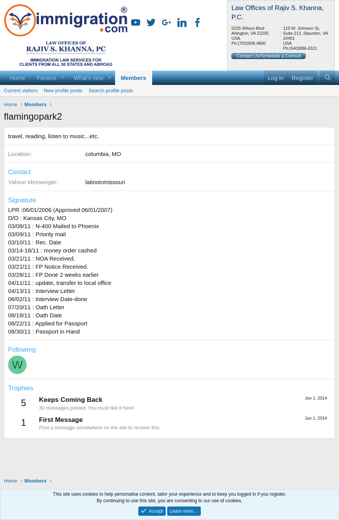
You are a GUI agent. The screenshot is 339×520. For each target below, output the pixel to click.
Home (17, 78)
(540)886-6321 (303, 48)
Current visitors (20, 90)
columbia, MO (103, 154)
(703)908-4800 (252, 43)
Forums (46, 78)
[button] (62, 78)
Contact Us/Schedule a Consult (268, 56)
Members (133, 78)
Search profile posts (110, 90)
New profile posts (63, 90)
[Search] (327, 78)
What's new (88, 78)
